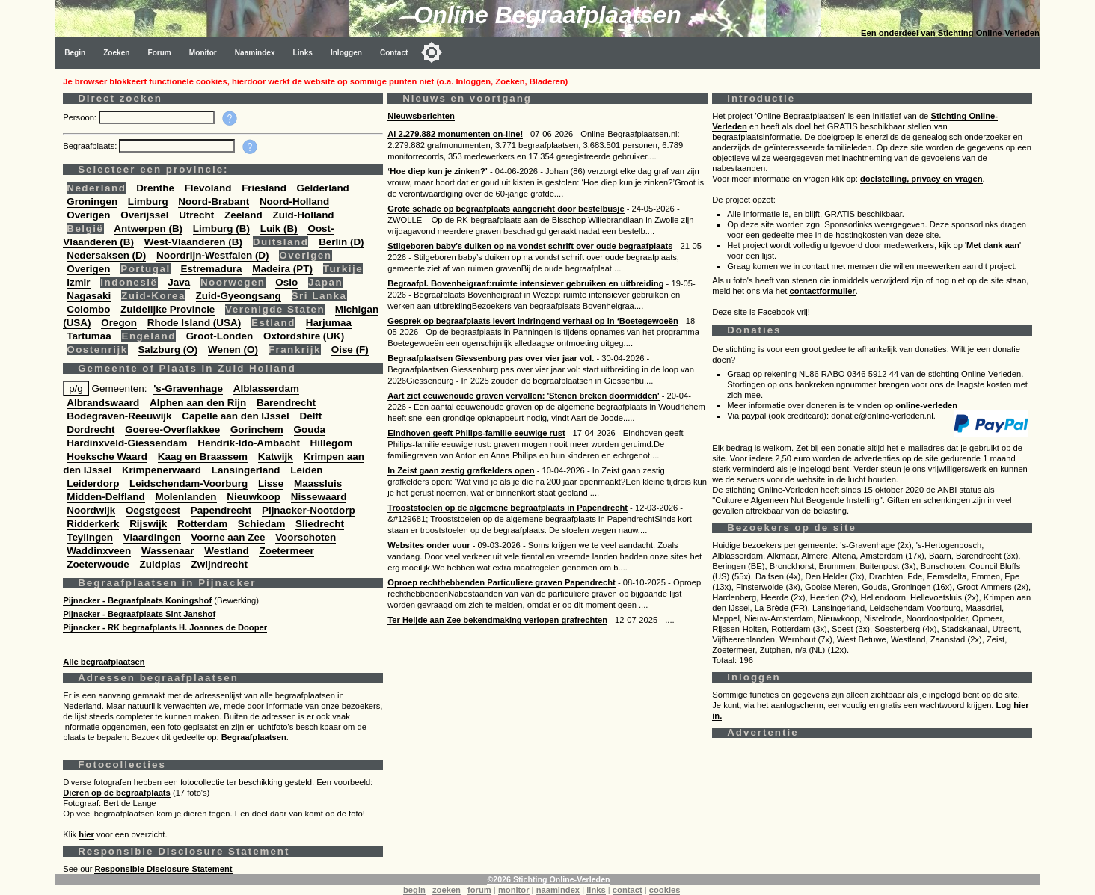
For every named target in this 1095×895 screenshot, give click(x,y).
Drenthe (155, 188)
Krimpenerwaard (161, 470)
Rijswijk (148, 523)
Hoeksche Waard (107, 456)
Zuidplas (160, 564)
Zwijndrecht (219, 564)
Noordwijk (91, 510)
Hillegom (331, 443)
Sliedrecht (319, 523)
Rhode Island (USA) (194, 322)
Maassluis (318, 483)
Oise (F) (350, 349)
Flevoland (208, 188)
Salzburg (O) (167, 349)
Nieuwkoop (253, 496)
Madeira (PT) (282, 268)
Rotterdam (202, 523)
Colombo (88, 309)
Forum (159, 53)
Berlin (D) (341, 241)
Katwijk (275, 456)
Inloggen (346, 53)
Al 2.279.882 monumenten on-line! (455, 133)
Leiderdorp (93, 483)
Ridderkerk (93, 523)
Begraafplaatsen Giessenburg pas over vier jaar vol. (490, 358)
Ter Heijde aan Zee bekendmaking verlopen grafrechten (497, 619)
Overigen (88, 215)
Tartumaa (89, 336)
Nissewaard (319, 496)
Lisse (270, 483)
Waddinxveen (99, 550)
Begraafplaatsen (253, 737)
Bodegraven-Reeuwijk (119, 416)
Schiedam (261, 523)
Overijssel (144, 215)
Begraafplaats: (91, 145)
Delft (310, 416)
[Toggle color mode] (432, 52)
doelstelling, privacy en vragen (921, 178)
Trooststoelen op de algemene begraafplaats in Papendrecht (507, 507)
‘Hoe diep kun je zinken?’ (437, 171)
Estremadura (211, 268)
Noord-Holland (294, 201)
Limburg (148, 201)
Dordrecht (90, 429)
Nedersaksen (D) (106, 255)
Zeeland (243, 215)
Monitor (203, 53)
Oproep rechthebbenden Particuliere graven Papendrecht (501, 582)
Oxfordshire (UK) (303, 336)
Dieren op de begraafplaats (117, 792)
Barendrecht (286, 402)
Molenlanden (185, 496)
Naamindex (255, 53)
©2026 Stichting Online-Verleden (548, 879)
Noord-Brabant (213, 201)
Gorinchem (256, 429)
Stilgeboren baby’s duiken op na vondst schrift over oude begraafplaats (529, 246)
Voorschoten (305, 537)
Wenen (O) (233, 349)
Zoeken (116, 53)
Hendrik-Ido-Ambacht (248, 443)
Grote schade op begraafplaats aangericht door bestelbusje (505, 208)
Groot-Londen (220, 336)
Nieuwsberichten (421, 115)
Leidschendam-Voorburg (188, 483)
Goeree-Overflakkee (172, 429)
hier (86, 834)
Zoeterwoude (98, 564)
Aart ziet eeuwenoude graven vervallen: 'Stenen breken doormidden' (523, 395)
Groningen (92, 201)
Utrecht (196, 215)
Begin (74, 53)
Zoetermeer (286, 550)
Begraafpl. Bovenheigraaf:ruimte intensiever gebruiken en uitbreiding (525, 283)
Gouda (310, 429)
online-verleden (926, 405)
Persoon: (81, 117)
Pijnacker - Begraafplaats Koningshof (137, 600)
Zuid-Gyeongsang (238, 295)
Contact (394, 53)
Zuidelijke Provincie (167, 309)
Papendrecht (221, 510)
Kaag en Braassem (203, 456)
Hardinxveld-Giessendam (127, 443)
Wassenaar (167, 550)
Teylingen (90, 537)
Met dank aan (992, 245)
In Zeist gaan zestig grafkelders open (460, 470)
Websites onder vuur (428, 545)
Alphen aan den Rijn (198, 402)
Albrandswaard (103, 402)
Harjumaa (329, 322)
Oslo (286, 282)
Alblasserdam (266, 388)
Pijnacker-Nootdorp (308, 510)
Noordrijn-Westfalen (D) (212, 255)
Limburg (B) (221, 228)
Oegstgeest (153, 510)
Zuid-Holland (303, 215)
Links (303, 53)
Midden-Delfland (106, 496)
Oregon (119, 322)
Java (179, 282)
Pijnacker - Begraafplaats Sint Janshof (139, 613)
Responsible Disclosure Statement (163, 868)
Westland (226, 550)
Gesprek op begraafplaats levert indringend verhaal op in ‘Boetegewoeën (532, 320)
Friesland (264, 188)
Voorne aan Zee (228, 537)
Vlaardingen (152, 537)
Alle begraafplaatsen (103, 661)
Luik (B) (279, 228)
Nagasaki (89, 295)
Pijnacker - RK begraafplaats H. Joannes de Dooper (165, 627)
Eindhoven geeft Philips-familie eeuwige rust (476, 432)
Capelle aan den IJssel (235, 416)
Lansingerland (246, 470)
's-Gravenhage (188, 388)
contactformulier (822, 290)
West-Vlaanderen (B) (193, 241)
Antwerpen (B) (148, 228)
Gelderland (323, 188)
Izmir (78, 282)
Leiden (306, 470)
